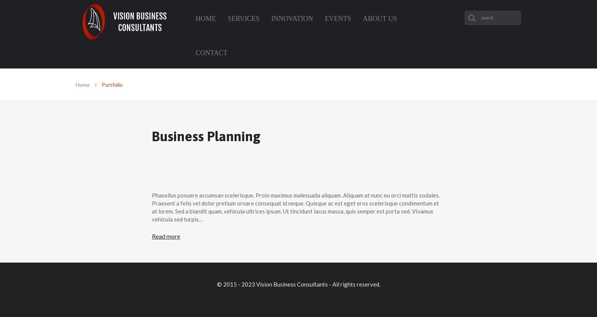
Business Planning (206, 136)
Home (83, 84)
